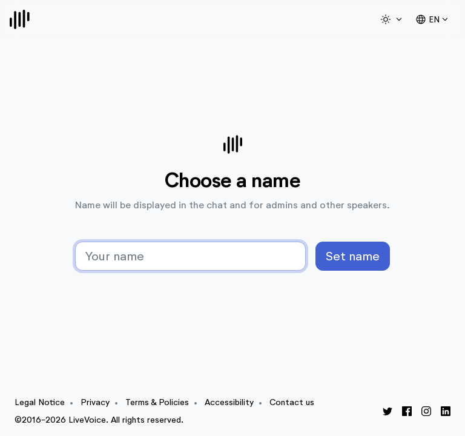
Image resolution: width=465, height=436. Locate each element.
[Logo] (20, 19)
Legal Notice (40, 402)
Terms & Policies (157, 402)
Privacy (95, 402)
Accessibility (229, 402)
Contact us (291, 402)
